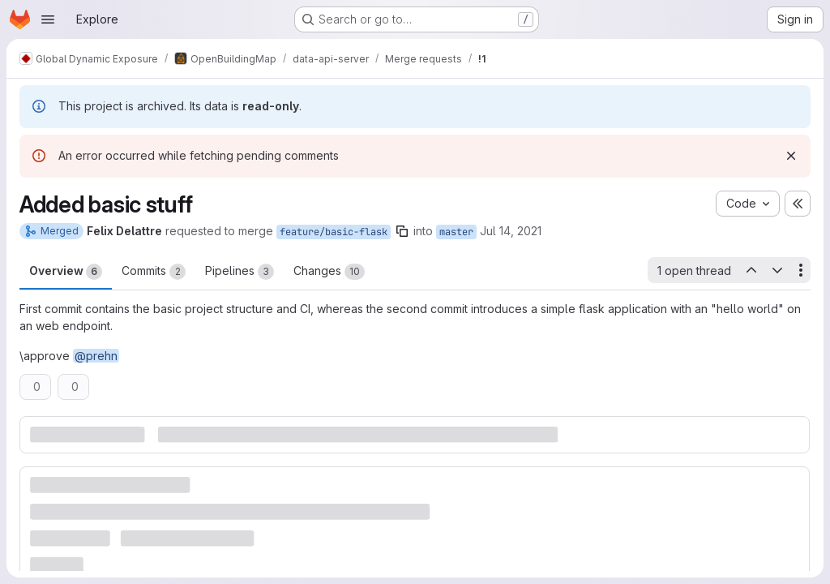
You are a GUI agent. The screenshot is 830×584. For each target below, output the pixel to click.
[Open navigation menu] (48, 19)
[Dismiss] (791, 155)
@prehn (96, 356)
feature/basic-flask (333, 231)
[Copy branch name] (402, 231)
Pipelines (239, 272)
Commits (154, 272)
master (456, 231)
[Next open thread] (777, 270)
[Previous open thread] (751, 270)
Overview (65, 272)
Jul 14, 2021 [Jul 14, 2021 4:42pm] (510, 231)
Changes (329, 272)
